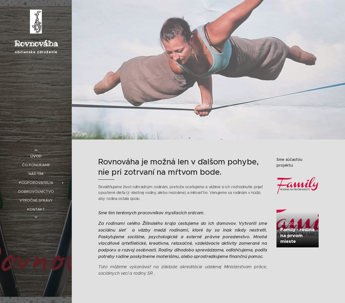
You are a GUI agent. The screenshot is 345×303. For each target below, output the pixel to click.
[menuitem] (35, 156)
